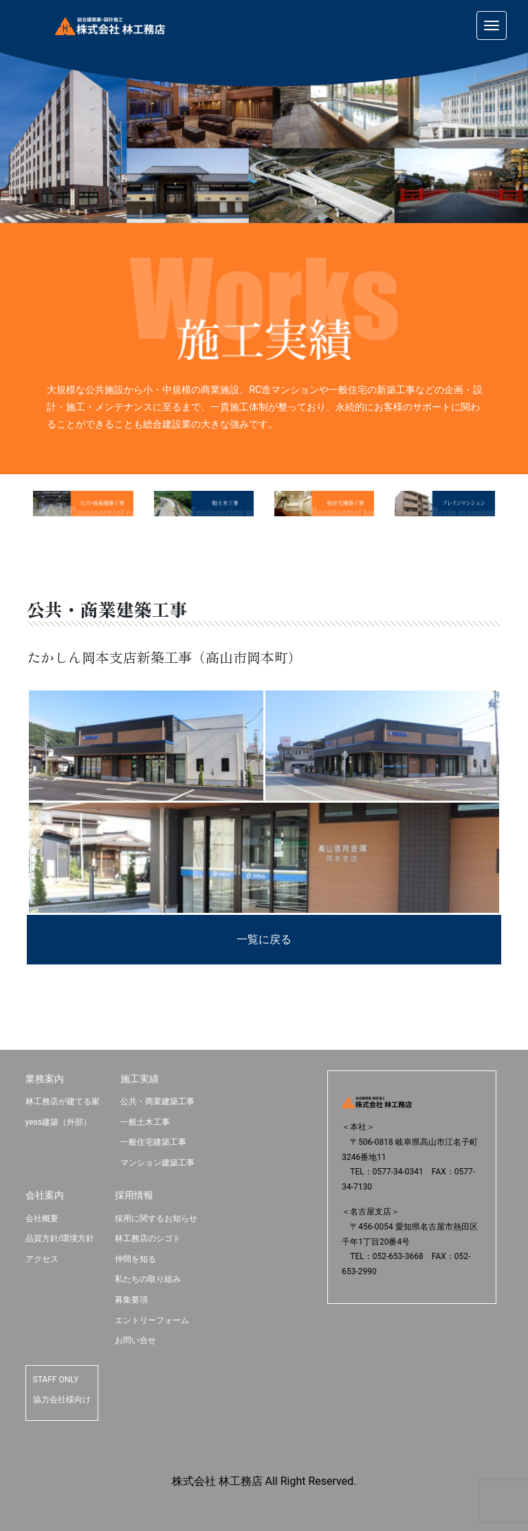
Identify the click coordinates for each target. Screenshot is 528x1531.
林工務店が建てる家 (62, 1101)
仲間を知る (135, 1259)
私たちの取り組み (148, 1279)
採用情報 (134, 1195)
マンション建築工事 (157, 1163)
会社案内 (44, 1195)
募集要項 (131, 1300)
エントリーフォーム (152, 1320)
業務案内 (44, 1078)
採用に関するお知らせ (156, 1218)
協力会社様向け (62, 1399)
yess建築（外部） (58, 1122)
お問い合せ (135, 1340)
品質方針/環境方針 (60, 1238)
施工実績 (139, 1078)
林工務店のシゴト (148, 1238)
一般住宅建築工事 (153, 1142)
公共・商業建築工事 (157, 1101)
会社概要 (41, 1218)
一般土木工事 (145, 1122)
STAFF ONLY (56, 1379)
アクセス (41, 1259)
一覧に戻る (264, 939)
